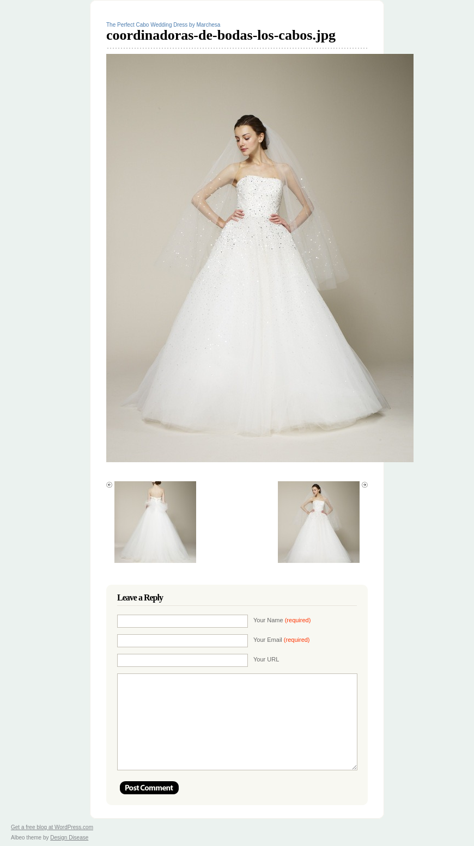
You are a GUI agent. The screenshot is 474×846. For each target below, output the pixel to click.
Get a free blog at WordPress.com (52, 827)
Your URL (266, 659)
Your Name (282, 620)
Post (149, 787)
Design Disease (69, 838)
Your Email (281, 639)
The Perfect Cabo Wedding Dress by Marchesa (163, 25)
